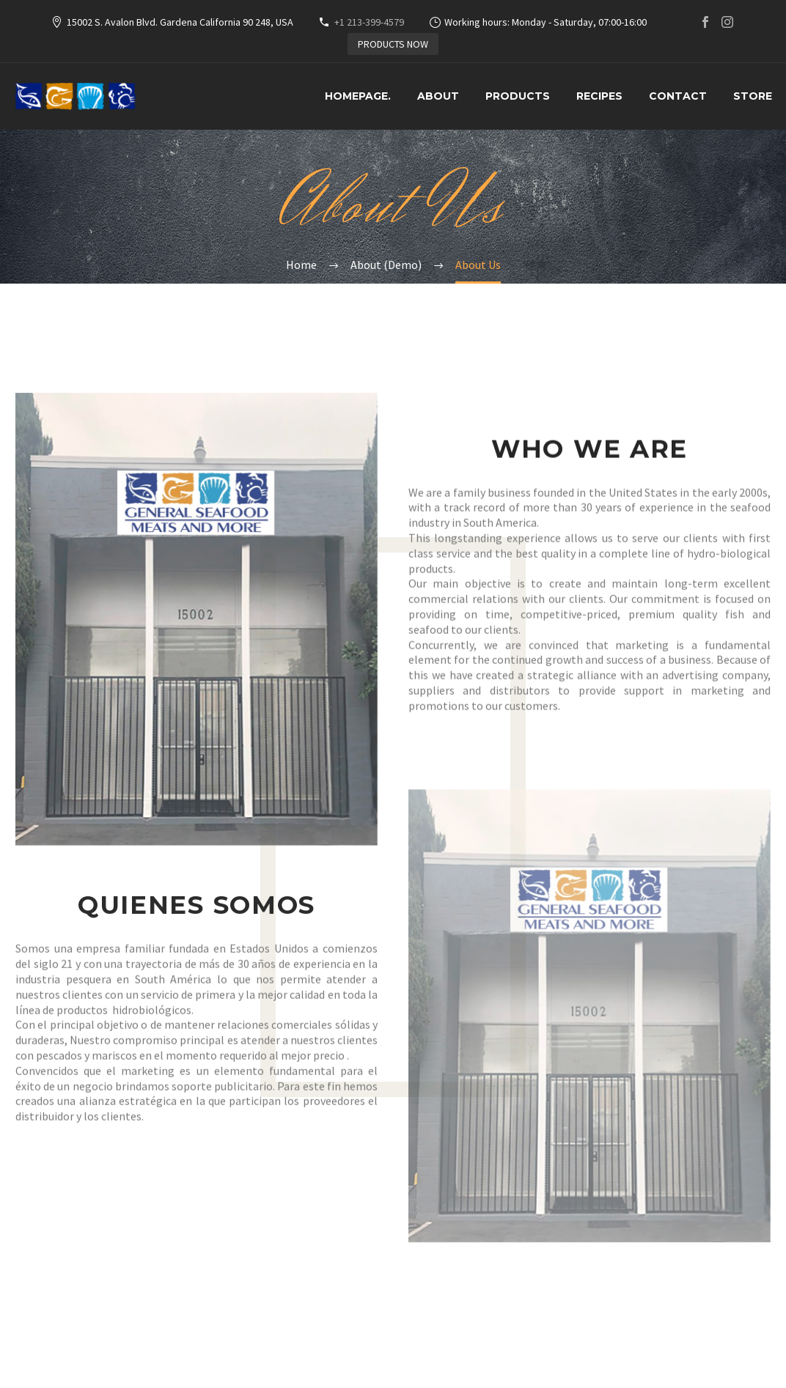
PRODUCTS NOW (393, 44)
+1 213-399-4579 (369, 22)
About (438, 96)
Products (517, 96)
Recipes (599, 96)
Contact (678, 96)
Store (752, 96)
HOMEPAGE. (358, 96)
